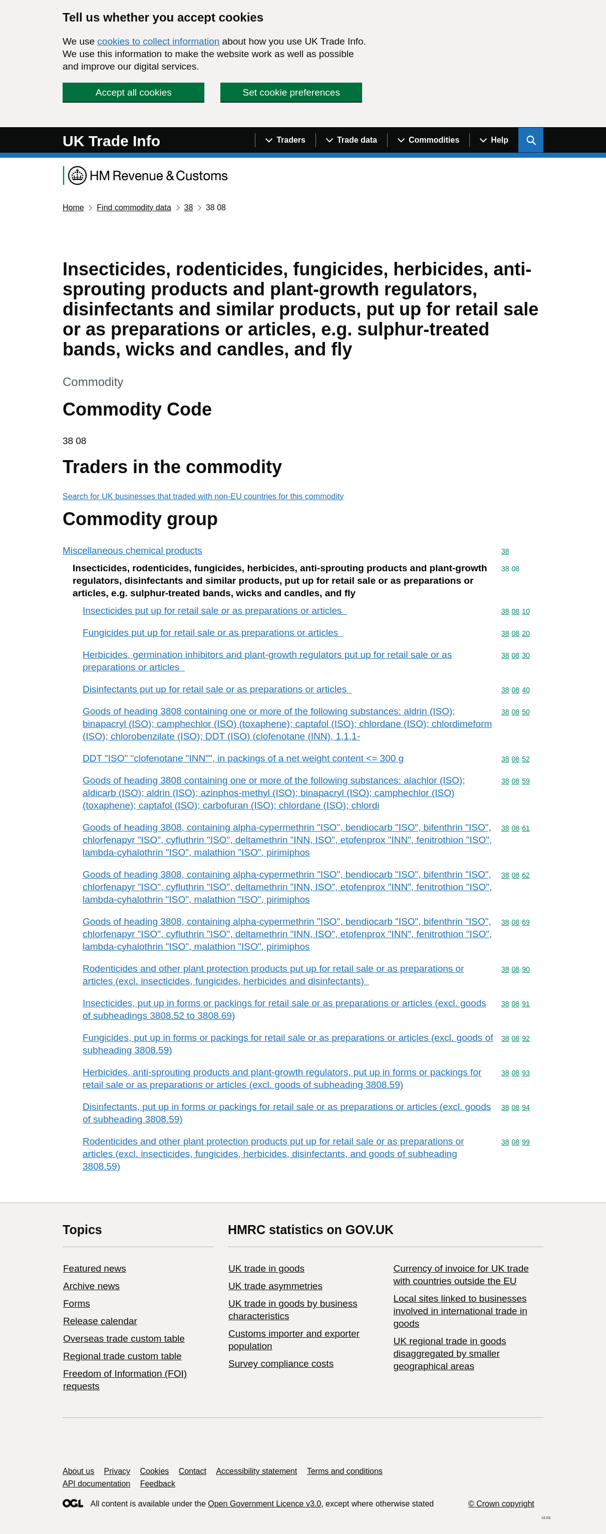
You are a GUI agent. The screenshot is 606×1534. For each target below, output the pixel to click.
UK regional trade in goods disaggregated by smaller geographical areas (449, 1353)
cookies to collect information (158, 41)
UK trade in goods (266, 1268)
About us (78, 1471)
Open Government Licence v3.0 (264, 1503)
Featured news (94, 1268)
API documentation (96, 1483)
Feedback (157, 1483)
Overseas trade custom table (124, 1338)
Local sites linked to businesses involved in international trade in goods (460, 1311)
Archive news (91, 1286)
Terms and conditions (345, 1471)
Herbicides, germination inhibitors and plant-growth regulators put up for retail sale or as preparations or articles (267, 660)
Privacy (117, 1471)
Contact (192, 1471)
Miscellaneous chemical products (132, 550)
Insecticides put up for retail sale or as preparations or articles (215, 610)
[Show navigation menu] (285, 140)
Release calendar (100, 1321)
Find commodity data (134, 207)
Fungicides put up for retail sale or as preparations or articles (213, 632)
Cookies (154, 1471)
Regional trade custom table (122, 1356)
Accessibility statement (256, 1471)
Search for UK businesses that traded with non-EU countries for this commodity (203, 496)
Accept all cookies (134, 92)
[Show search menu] (530, 140)
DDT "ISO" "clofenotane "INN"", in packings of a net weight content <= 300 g (243, 758)
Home (73, 207)
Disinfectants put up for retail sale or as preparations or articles (217, 689)
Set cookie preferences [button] (291, 92)
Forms (76, 1303)
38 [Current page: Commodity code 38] (188, 207)
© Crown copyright (501, 1503)
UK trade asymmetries (275, 1286)
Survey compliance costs (281, 1363)
